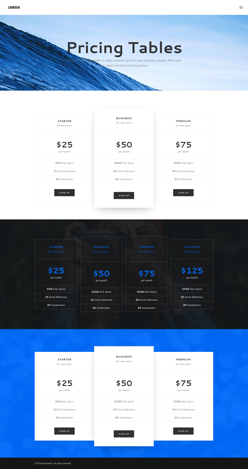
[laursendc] (13, 7)
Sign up (64, 192)
